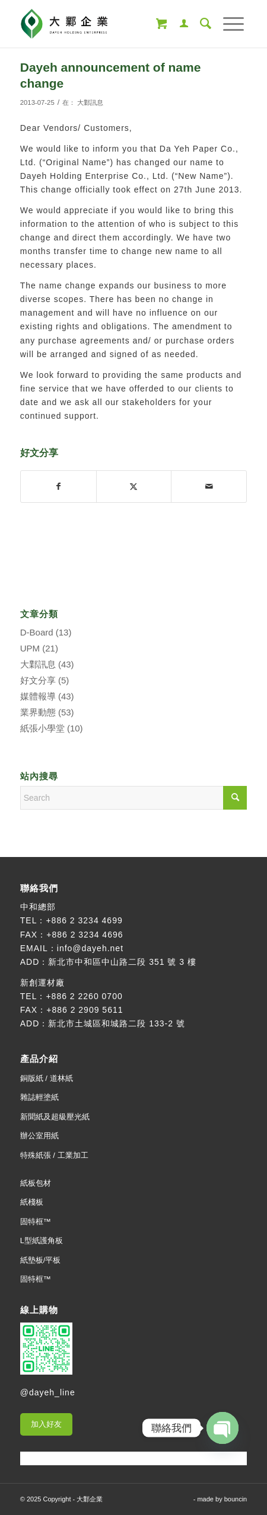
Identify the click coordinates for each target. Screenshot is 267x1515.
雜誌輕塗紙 (39, 1097)
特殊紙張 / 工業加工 (54, 1155)
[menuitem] (178, 23)
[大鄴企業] (111, 23)
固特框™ (35, 1221)
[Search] (199, 23)
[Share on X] (134, 486)
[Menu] (227, 23)
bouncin (235, 1499)
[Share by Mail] (208, 486)
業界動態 (38, 712)
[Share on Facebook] (58, 486)
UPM (30, 648)
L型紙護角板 (41, 1240)
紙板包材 (35, 1183)
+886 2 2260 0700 (84, 996)
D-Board (36, 632)
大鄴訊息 (90, 102)
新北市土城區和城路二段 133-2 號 (116, 1023)
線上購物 (39, 1310)
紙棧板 (31, 1202)
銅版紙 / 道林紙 (46, 1078)
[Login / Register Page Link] (178, 23)
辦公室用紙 (39, 1135)
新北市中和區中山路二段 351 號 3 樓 (122, 962)
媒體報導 (38, 696)
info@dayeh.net (90, 948)
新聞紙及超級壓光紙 (55, 1116)
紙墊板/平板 (40, 1260)
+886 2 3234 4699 (84, 920)
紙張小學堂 (42, 728)
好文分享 (38, 680)
